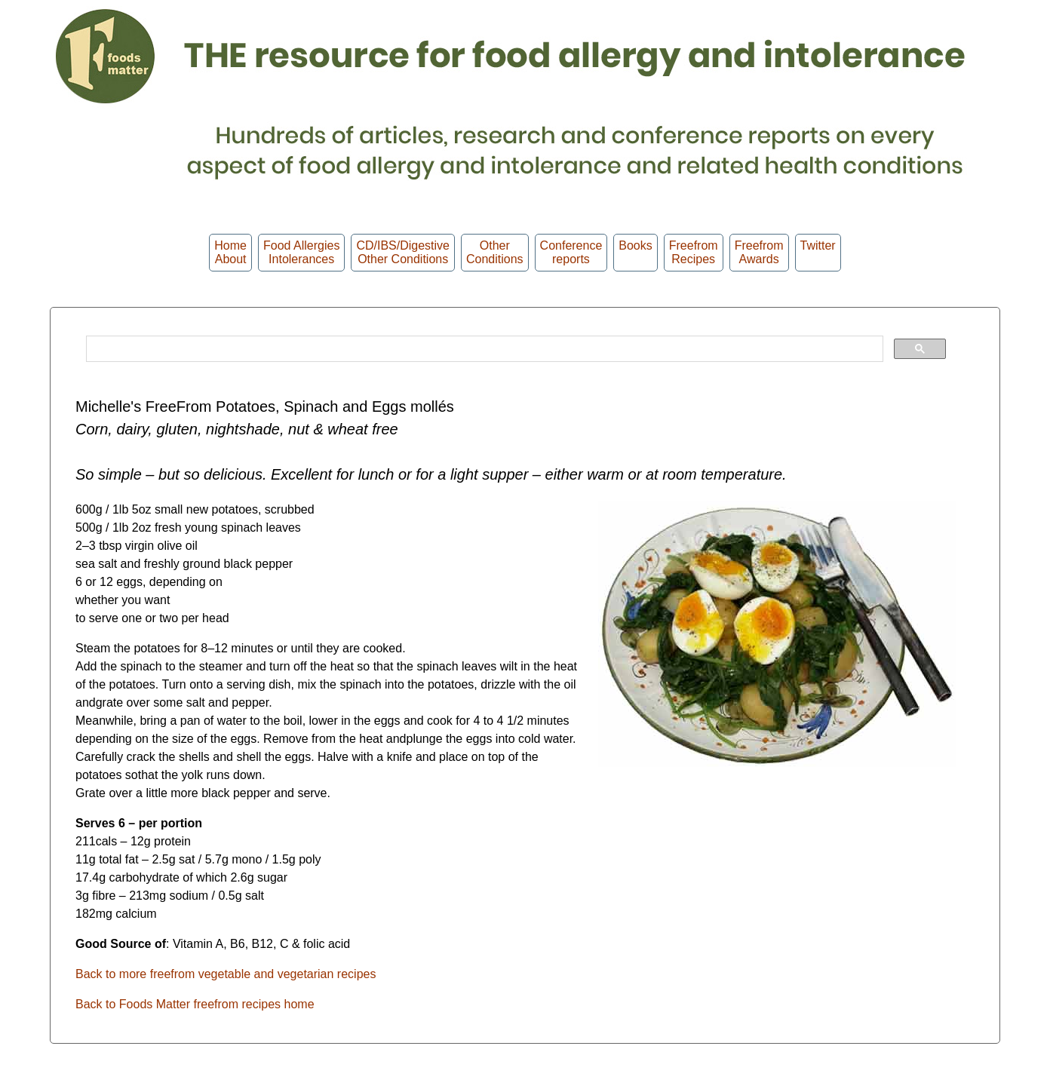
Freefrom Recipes (693, 252)
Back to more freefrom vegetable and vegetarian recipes (225, 974)
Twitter (818, 252)
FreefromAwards (759, 252)
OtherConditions (494, 252)
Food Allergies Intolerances (301, 252)
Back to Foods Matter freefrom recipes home (195, 1004)
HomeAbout (230, 252)
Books (635, 252)
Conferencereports (571, 252)
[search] (483, 349)
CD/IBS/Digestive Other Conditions (403, 252)
